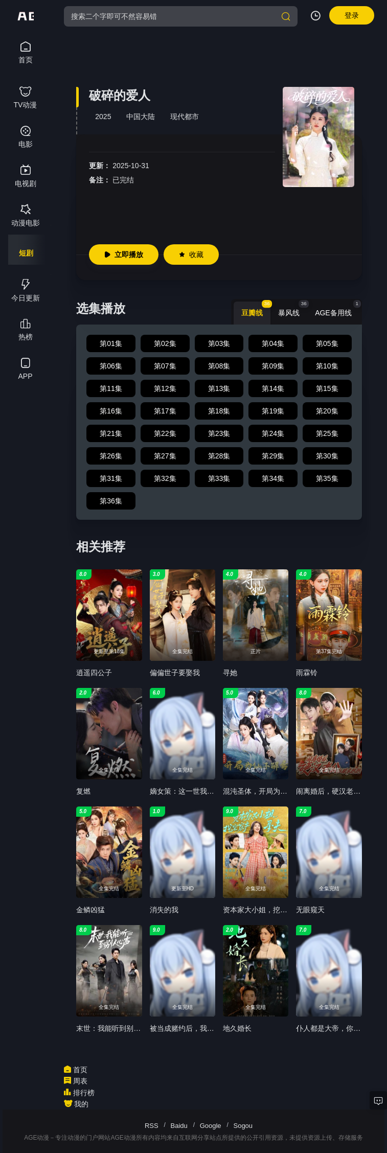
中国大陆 (140, 116)
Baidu (179, 1125)
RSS (151, 1125)
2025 (103, 116)
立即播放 (123, 254)
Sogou (243, 1125)
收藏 (191, 254)
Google (210, 1125)
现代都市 (184, 116)
